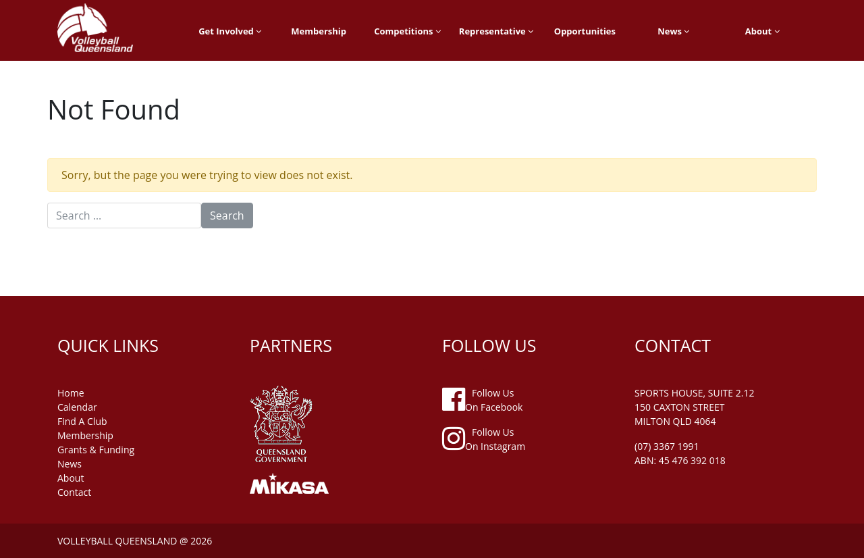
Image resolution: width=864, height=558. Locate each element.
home (70, 392)
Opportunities (585, 31)
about (70, 478)
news (69, 463)
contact (74, 492)
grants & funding (95, 449)
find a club (82, 421)
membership (85, 435)
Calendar (77, 407)
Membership (318, 31)
